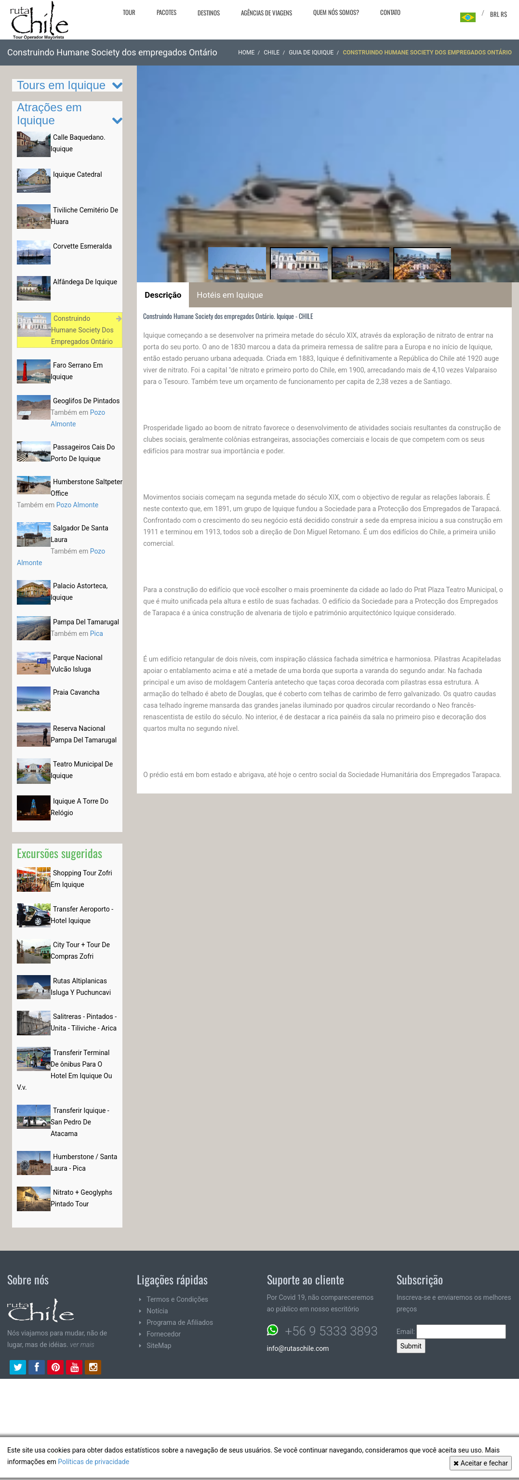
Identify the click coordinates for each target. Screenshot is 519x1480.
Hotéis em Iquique (230, 295)
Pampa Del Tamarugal (86, 622)
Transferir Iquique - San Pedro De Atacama (80, 1122)
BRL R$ (498, 14)
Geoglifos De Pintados (86, 401)
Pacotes (166, 12)
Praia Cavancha (76, 692)
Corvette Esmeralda (82, 246)
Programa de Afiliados (179, 1322)
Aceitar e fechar (480, 1463)
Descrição (163, 295)
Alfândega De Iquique (85, 282)
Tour (129, 12)
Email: (451, 1331)
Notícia (157, 1311)
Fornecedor (163, 1334)
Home (246, 52)
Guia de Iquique (311, 52)
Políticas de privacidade (93, 1462)
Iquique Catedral (77, 174)
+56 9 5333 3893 (331, 1331)
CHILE (271, 52)
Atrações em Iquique (49, 113)
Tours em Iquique (61, 85)
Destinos (209, 12)
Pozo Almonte (77, 505)
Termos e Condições (177, 1299)
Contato (390, 12)
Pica (96, 633)
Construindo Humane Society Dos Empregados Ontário (82, 330)
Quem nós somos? (336, 12)
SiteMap (158, 1345)
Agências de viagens (266, 12)
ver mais (82, 1344)
